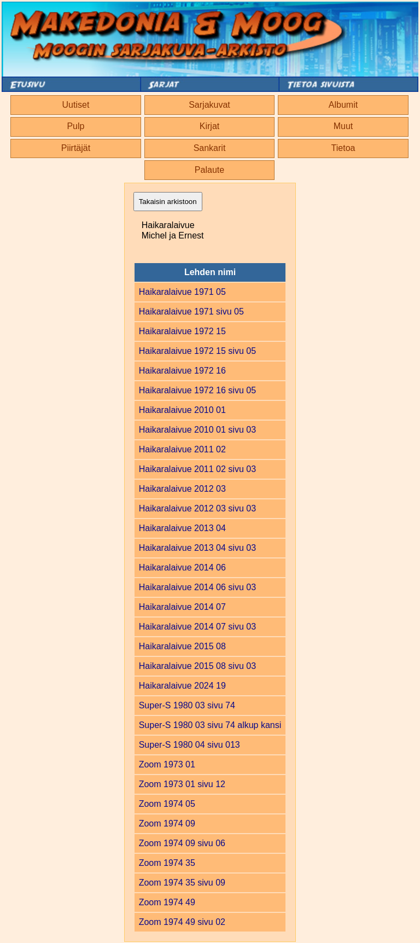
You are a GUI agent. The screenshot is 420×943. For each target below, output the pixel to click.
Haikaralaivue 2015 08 (182, 646)
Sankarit (210, 148)
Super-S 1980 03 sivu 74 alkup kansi (210, 725)
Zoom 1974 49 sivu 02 (182, 922)
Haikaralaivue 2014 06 (182, 567)
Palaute (209, 169)
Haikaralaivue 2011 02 (182, 449)
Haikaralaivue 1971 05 (182, 291)
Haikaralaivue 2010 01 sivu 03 (197, 429)
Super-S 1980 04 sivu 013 (189, 744)
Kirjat (209, 126)
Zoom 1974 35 (167, 863)
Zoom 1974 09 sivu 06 (182, 843)
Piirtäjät (75, 148)
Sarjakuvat (209, 104)
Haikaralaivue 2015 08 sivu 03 (197, 666)
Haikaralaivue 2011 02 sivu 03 (197, 469)
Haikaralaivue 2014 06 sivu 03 (197, 587)
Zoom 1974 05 (167, 803)
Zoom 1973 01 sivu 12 (182, 784)
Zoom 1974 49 (167, 902)
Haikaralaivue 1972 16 (182, 370)
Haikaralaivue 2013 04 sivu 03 (197, 547)
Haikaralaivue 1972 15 (182, 331)
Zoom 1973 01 (167, 764)
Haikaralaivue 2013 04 (182, 528)
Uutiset (76, 104)
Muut (343, 126)
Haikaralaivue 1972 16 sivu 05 (197, 390)
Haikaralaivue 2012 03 (182, 488)
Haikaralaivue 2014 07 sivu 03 (197, 626)
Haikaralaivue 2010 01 (182, 410)
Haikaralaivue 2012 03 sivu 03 (197, 508)
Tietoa (343, 148)
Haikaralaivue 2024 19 (182, 685)
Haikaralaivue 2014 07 (182, 607)
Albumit (343, 104)
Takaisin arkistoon (168, 201)
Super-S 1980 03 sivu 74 (187, 705)
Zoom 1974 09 (167, 823)
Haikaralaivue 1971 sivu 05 (191, 311)
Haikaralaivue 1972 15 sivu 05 (197, 351)
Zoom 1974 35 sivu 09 (182, 882)
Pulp (75, 126)
